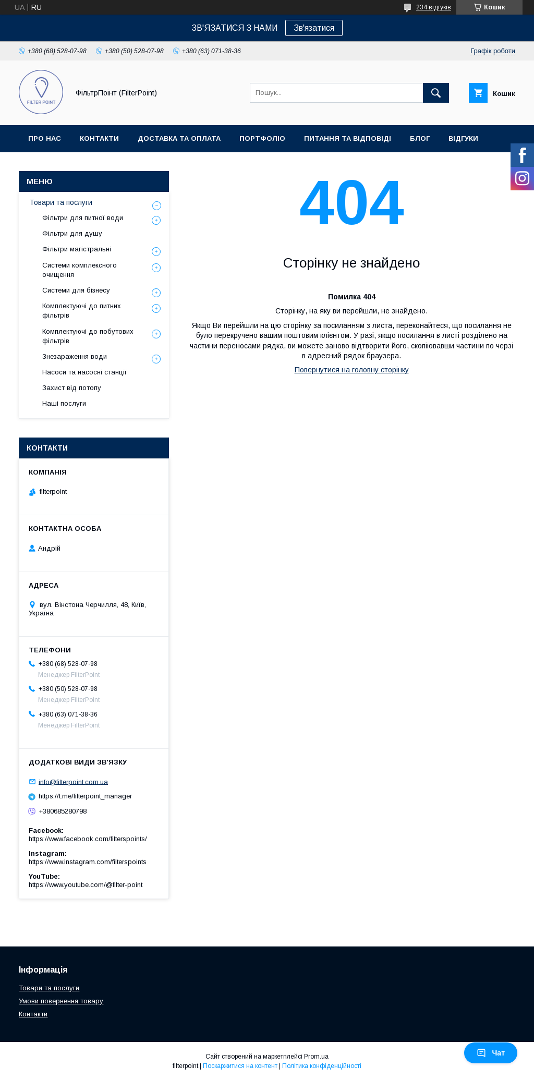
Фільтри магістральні (76, 249)
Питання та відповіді (347, 138)
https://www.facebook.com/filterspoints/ (88, 839)
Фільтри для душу (72, 233)
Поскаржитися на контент (240, 1066)
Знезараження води (74, 356)
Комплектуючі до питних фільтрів (81, 310)
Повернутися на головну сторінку (352, 370)
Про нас (44, 138)
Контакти (99, 138)
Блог (420, 138)
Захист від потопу (71, 388)
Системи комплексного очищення (79, 269)
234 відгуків (433, 7)
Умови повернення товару (61, 1001)
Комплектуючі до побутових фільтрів (88, 336)
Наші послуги (64, 403)
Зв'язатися (314, 27)
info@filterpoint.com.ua (73, 781)
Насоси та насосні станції (84, 372)
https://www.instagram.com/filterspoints (88, 862)
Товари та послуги (60, 202)
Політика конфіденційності (321, 1066)
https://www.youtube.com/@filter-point (85, 885)
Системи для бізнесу (76, 290)
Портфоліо (262, 138)
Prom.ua (316, 1056)
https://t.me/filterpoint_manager (85, 796)
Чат (491, 1053)
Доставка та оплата (179, 138)
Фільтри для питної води (82, 218)
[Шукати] (436, 93)
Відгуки (463, 138)
